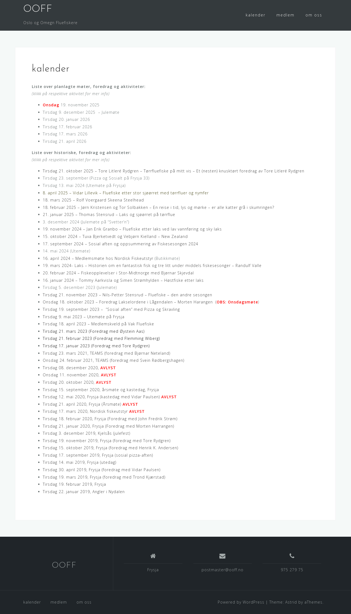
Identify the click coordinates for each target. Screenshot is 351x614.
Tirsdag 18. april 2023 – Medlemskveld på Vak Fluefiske (98, 323)
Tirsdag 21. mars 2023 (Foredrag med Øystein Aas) (94, 331)
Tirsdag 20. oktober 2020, (77, 382)
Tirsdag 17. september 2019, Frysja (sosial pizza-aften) (98, 455)
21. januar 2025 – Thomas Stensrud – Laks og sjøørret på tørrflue (109, 214)
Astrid (291, 602)
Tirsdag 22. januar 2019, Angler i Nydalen (84, 491)
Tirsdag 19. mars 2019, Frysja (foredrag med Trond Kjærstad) (104, 477)
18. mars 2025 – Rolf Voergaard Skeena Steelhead (93, 200)
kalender (255, 15)
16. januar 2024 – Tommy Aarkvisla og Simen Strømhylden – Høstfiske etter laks (123, 280)
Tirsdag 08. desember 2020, (79, 367)
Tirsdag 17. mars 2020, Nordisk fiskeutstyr (94, 411)
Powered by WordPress (241, 602)
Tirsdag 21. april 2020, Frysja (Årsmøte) (90, 404)
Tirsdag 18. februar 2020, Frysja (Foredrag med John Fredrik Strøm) (110, 418)
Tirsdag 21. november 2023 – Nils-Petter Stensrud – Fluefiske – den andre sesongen (127, 294)
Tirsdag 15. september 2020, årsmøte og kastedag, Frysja (101, 389)
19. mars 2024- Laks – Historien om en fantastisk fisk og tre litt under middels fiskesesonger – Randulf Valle (152, 265)
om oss (313, 15)
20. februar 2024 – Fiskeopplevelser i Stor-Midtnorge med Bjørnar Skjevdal (118, 272)
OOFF (37, 9)
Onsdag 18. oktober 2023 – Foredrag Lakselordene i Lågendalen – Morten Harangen (128, 302)
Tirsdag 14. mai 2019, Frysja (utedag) (79, 462)
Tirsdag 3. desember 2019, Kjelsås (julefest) (86, 433)
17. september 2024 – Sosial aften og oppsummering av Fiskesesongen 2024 (120, 243)
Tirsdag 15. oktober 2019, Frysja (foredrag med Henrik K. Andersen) (110, 447)
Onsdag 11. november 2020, (80, 374)
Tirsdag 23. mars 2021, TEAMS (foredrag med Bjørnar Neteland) (106, 353)
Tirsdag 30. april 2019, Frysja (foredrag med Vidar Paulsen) (101, 469)
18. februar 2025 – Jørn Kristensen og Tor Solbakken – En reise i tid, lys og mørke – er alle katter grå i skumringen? (158, 207)
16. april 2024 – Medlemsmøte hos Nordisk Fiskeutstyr (98, 258)
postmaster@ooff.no (223, 569)
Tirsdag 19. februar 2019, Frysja (74, 484)
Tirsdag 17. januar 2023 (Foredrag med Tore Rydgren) (96, 345)
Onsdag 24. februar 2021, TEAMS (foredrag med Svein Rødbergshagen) (113, 360)
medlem (285, 15)
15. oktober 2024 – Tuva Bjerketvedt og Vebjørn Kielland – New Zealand (115, 236)
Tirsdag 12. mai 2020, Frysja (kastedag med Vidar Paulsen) (110, 396)
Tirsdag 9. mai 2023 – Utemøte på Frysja (83, 316)
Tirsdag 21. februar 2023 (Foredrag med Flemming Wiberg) (101, 338)
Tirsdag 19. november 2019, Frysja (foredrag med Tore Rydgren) (107, 440)
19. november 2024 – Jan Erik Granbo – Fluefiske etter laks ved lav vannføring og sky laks (132, 229)
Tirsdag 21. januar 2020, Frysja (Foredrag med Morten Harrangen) (108, 426)
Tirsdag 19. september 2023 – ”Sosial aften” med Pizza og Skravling (111, 309)
